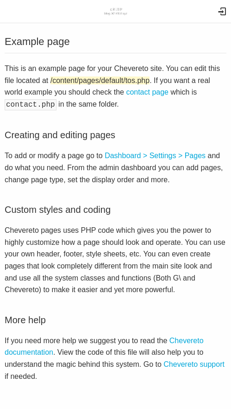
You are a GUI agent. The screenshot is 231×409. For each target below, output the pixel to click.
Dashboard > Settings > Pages (155, 155)
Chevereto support (194, 363)
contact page (147, 92)
